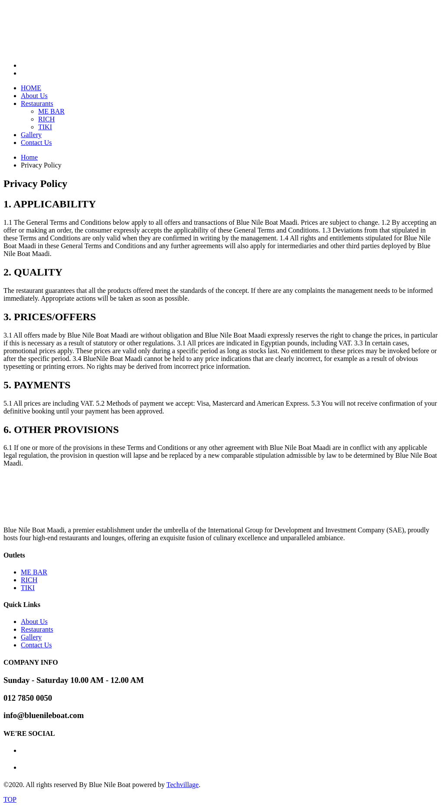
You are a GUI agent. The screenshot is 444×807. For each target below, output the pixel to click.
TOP (9, 799)
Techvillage (182, 784)
